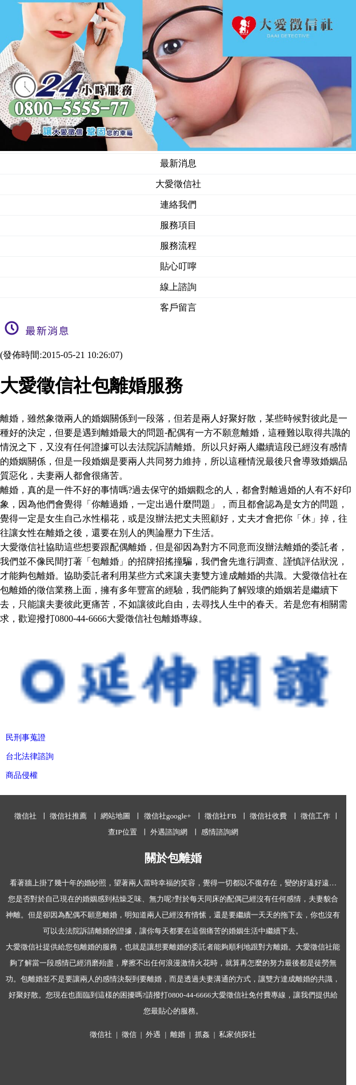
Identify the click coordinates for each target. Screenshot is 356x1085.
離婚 (177, 1034)
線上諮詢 (178, 287)
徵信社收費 (268, 816)
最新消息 (178, 163)
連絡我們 (178, 204)
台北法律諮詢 (30, 756)
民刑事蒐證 (26, 737)
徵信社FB (220, 816)
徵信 (129, 1034)
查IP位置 (122, 832)
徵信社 (25, 816)
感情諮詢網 (219, 832)
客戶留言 (178, 307)
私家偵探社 (237, 1034)
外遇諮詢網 (168, 832)
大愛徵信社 (178, 184)
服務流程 (178, 246)
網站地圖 (115, 816)
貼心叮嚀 (178, 266)
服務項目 (178, 225)
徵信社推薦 (68, 816)
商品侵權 (22, 775)
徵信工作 (315, 816)
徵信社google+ (167, 816)
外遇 (153, 1034)
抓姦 (202, 1034)
